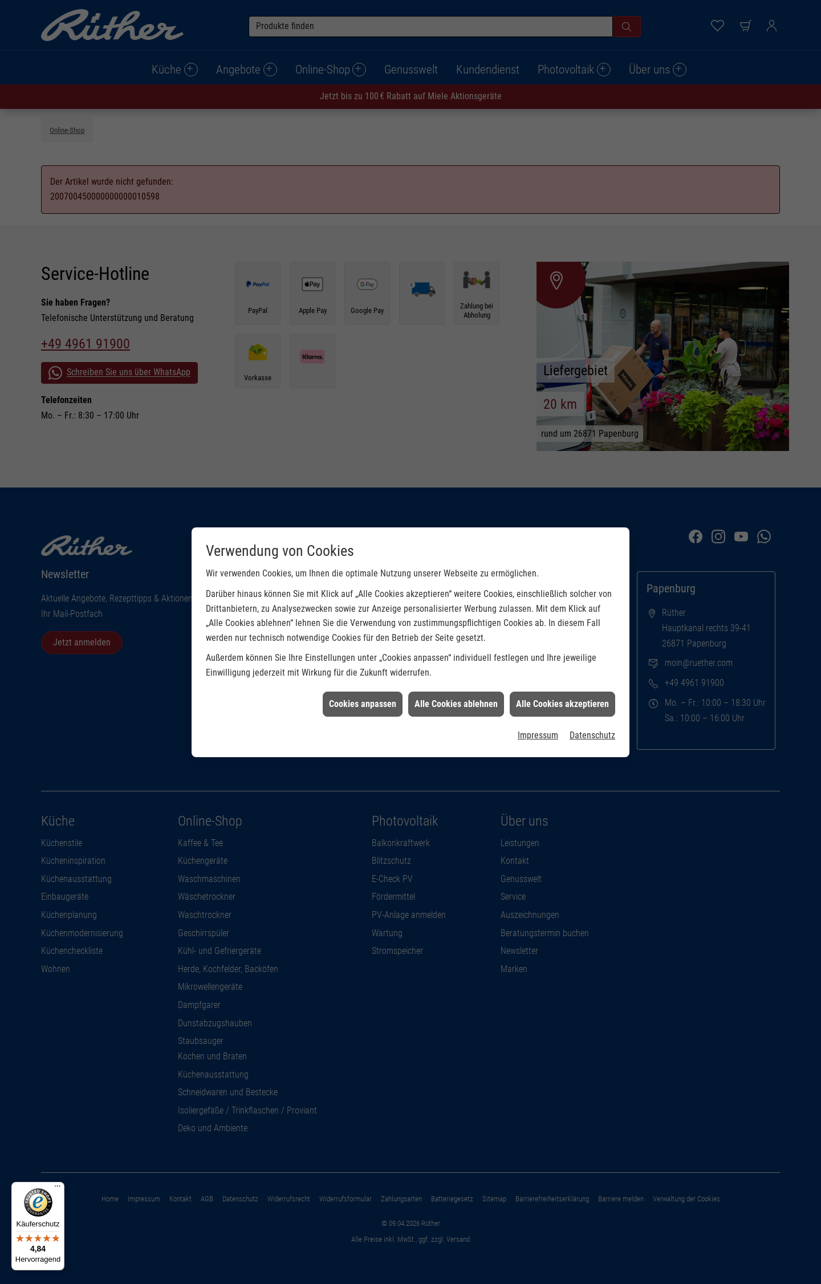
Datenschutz (592, 691)
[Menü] (57, 1189)
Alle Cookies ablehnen (456, 660)
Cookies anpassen (362, 660)
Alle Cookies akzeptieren (562, 660)
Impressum (538, 691)
